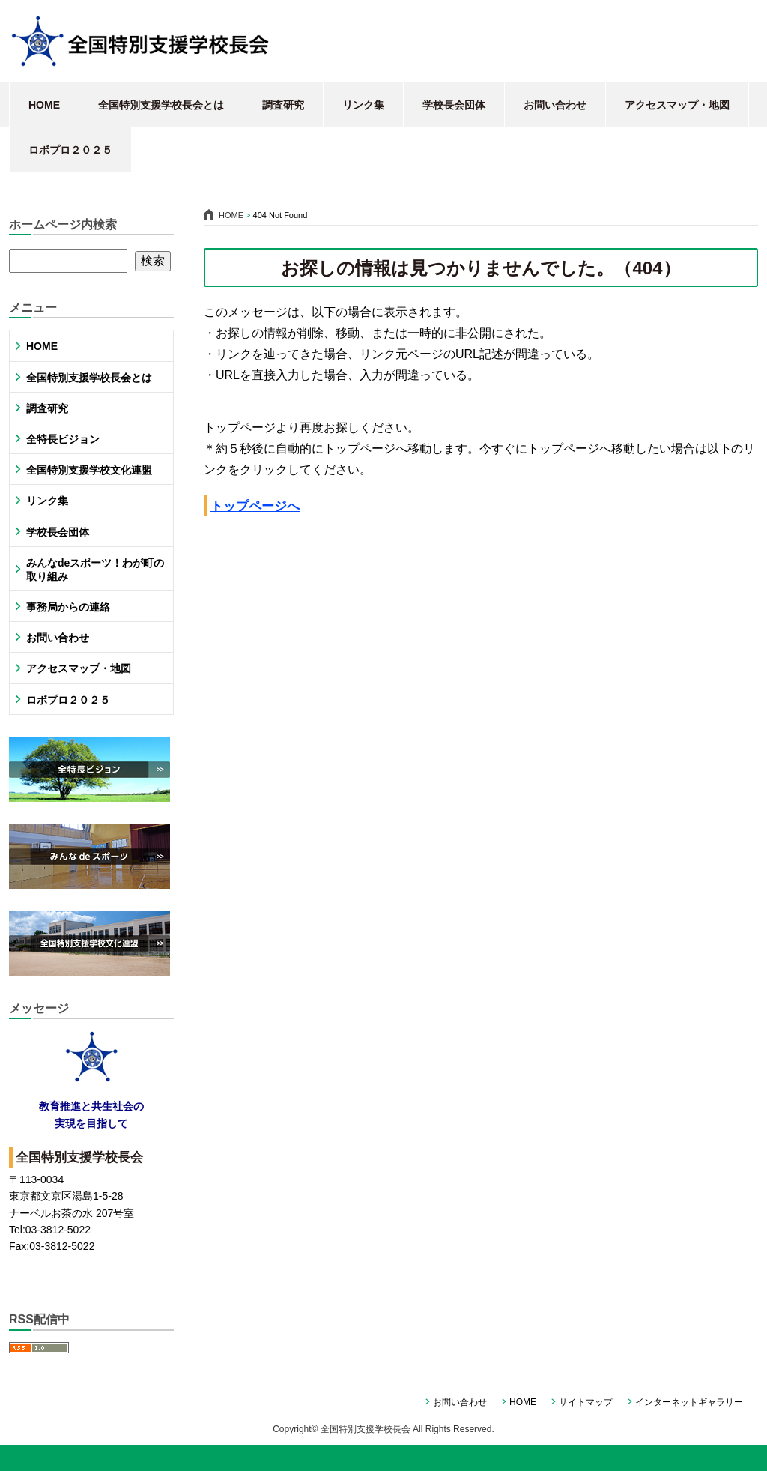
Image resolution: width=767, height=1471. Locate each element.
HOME (44, 105)
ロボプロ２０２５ (70, 150)
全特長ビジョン (63, 439)
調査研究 (283, 105)
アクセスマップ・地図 (677, 105)
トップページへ (255, 506)
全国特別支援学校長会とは (161, 105)
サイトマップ (586, 1402)
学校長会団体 (453, 105)
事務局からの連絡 (68, 607)
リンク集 (363, 105)
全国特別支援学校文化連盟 (89, 470)
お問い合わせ (555, 105)
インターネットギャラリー (689, 1402)
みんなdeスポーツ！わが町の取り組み (95, 569)
